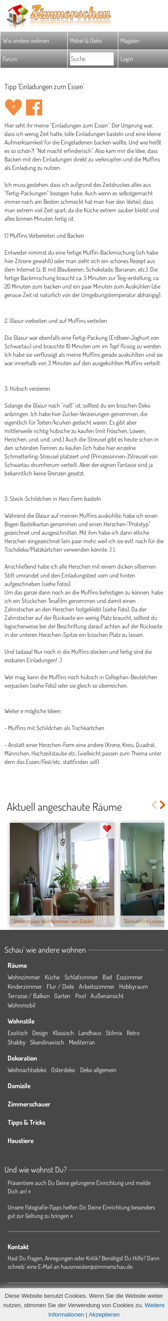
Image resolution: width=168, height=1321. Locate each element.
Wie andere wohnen (26, 40)
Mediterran (82, 1042)
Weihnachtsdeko (27, 1069)
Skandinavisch (47, 1042)
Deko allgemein (98, 1069)
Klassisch (63, 1032)
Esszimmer (129, 977)
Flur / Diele (60, 986)
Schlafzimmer (81, 977)
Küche (52, 977)
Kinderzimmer (25, 986)
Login (127, 58)
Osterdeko (63, 1069)
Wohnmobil (21, 1005)
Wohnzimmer (24, 977)
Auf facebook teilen (34, 107)
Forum (10, 58)
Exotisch (18, 1032)
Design (40, 1032)
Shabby (17, 1042)
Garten (62, 995)
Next (163, 804)
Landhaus (89, 1032)
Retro (133, 1032)
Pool (80, 995)
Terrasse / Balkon (29, 995)
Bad (107, 977)
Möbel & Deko (86, 40)
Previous (154, 804)
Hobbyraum (133, 986)
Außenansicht (107, 995)
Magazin (130, 40)
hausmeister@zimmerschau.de (97, 1266)
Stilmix (114, 1032)
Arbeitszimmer (97, 986)
